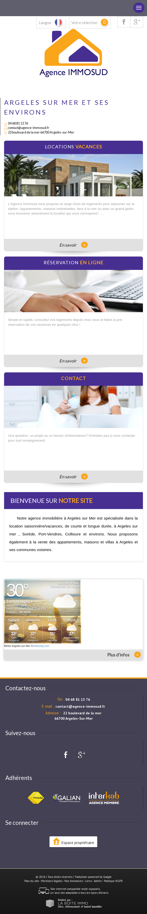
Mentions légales (51, 881)
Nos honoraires (73, 881)
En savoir (73, 245)
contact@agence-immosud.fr (28, 128)
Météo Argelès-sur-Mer (17, 646)
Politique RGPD (113, 881)
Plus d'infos (124, 655)
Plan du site (31, 881)
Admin (98, 881)
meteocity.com (41, 646)
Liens (88, 881)
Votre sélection (84, 22)
